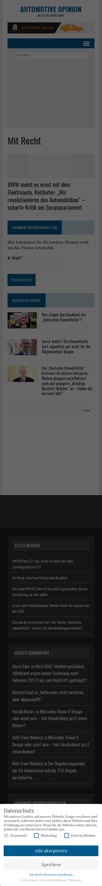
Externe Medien (79, 835)
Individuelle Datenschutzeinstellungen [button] (51, 874)
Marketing (45, 835)
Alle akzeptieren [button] (51, 850)
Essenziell (15, 835)
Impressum (75, 880)
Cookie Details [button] (29, 880)
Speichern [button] (51, 864)
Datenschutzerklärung (54, 880)
